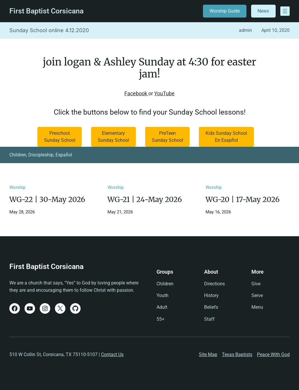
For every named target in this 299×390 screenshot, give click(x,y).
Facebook (136, 93)
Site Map (208, 354)
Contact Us (112, 354)
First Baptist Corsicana (46, 11)
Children (17, 155)
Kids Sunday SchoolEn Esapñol (226, 136)
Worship (17, 187)
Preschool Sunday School (59, 136)
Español (63, 155)
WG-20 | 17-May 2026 (242, 199)
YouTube (164, 93)
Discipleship (40, 155)
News (263, 11)
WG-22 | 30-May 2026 (47, 199)
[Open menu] (285, 11)
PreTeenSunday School (167, 136)
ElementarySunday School (113, 136)
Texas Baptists (237, 354)
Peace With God (273, 354)
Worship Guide (225, 11)
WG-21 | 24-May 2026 (144, 199)
